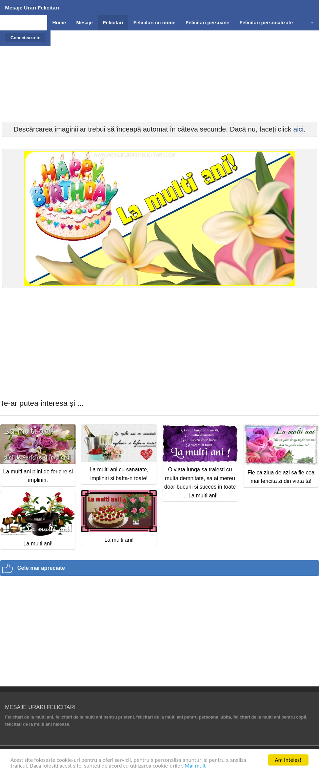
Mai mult (195, 765)
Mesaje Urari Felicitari (32, 7)
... (305, 22)
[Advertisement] (159, 93)
